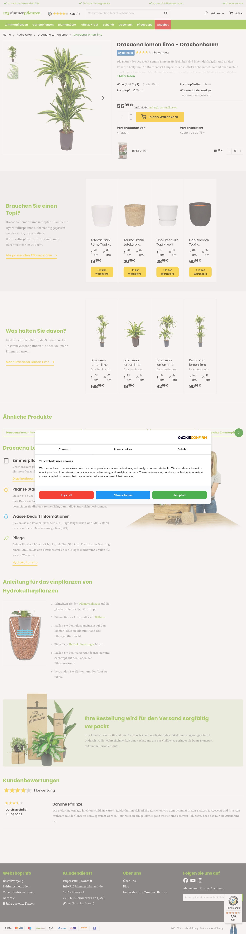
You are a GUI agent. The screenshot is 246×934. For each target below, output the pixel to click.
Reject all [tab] (66, 495)
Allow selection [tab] (123, 495)
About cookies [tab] (123, 449)
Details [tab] (182, 449)
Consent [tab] (64, 449)
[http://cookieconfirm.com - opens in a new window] (192, 437)
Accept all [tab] (179, 495)
